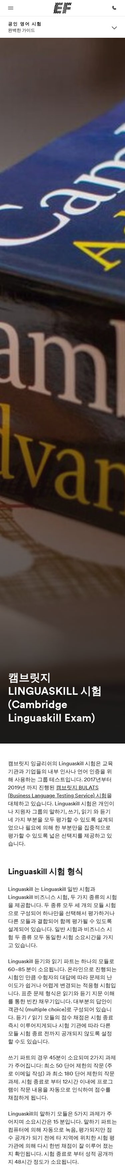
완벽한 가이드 (21, 30)
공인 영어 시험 (25, 24)
